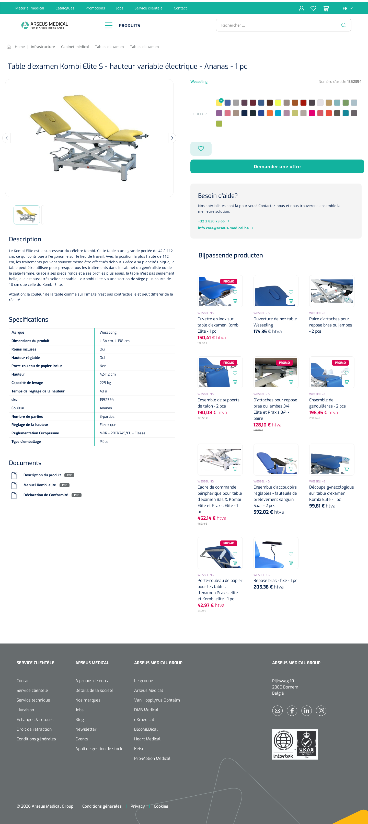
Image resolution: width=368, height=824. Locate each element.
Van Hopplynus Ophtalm (157, 698)
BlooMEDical (146, 727)
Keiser (140, 746)
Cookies (161, 804)
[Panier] (322, 6)
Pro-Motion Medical (152, 756)
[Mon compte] (301, 6)
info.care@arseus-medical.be (223, 225)
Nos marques (87, 698)
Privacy (138, 804)
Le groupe (143, 678)
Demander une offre (277, 164)
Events (81, 737)
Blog (79, 717)
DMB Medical (146, 707)
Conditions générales (36, 737)
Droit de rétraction (34, 727)
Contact (180, 6)
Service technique (33, 698)
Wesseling (199, 79)
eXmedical (144, 717)
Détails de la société (94, 688)
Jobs (119, 6)
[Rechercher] (343, 23)
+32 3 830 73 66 (211, 219)
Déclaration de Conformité (46, 493)
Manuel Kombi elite (40, 483)
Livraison (25, 707)
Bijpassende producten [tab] (231, 253)
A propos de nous (91, 678)
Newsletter (86, 727)
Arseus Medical (148, 688)
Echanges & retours (35, 717)
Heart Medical (147, 737)
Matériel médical (29, 6)
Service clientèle (149, 6)
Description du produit (42, 473)
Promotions (95, 6)
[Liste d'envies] (310, 6)
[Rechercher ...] (281, 23)
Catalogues (64, 6)
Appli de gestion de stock (98, 746)
